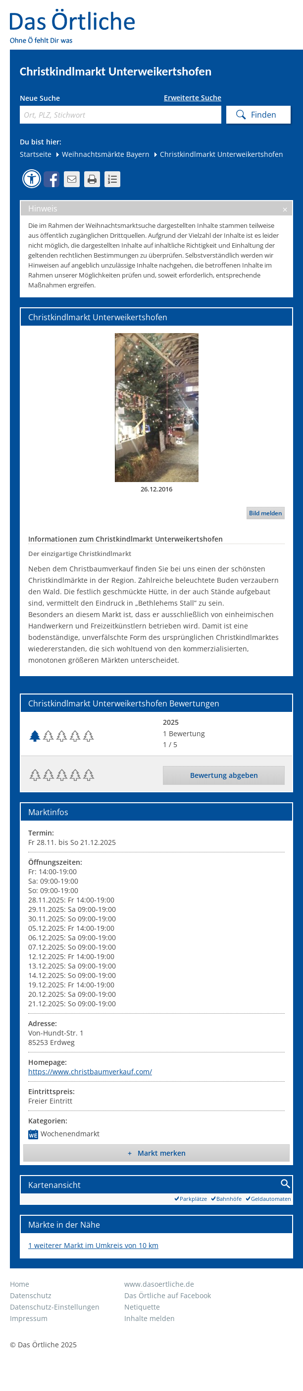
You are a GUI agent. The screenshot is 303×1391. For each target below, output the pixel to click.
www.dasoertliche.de (159, 1284)
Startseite (35, 154)
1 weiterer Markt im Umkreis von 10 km (93, 1245)
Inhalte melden (149, 1318)
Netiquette (142, 1307)
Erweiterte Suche (192, 97)
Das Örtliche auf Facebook (167, 1295)
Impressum (29, 1318)
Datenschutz (30, 1295)
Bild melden (265, 513)
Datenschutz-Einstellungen (55, 1307)
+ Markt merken (157, 1153)
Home (19, 1284)
